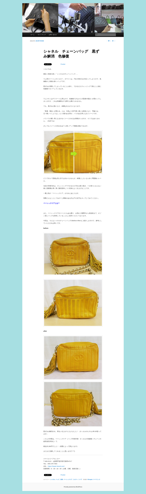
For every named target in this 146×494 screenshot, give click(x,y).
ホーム (32, 34)
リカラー (75, 479)
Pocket (63, 64)
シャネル (52, 479)
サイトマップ (42, 34)
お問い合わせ (53, 34)
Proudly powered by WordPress (73, 487)
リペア (80, 479)
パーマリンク (96, 479)
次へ (114, 41)
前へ (108, 41)
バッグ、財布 (59, 479)
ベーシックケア (68, 479)
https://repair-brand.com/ (56, 466)
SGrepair (90, 479)
